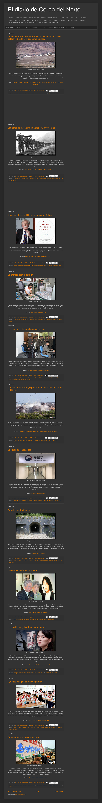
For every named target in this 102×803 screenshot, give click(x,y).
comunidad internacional (28, 377)
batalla (15, 319)
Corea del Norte (29, 93)
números (50, 785)
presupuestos (58, 500)
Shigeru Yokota (50, 619)
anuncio (15, 727)
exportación (38, 785)
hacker (44, 377)
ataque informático (18, 377)
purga (49, 93)
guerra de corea (47, 178)
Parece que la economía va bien (23, 737)
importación (45, 785)
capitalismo (16, 785)
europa (52, 500)
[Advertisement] (36, 109)
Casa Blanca (20, 265)
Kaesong (43, 440)
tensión (55, 560)
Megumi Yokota (34, 619)
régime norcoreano (16, 379)
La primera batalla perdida (20, 275)
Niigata (40, 619)
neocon (10, 266)
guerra (41, 178)
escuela (48, 727)
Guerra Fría (54, 178)
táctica (10, 321)
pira (51, 319)
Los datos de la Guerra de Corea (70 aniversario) (31, 128)
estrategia (34, 319)
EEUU (37, 178)
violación (53, 93)
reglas (10, 786)
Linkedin (53, 377)
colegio (19, 727)
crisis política (40, 500)
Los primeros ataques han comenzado (26, 329)
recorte (10, 502)
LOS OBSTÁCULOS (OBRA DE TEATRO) (61, 28)
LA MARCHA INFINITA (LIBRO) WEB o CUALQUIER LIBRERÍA (25, 28)
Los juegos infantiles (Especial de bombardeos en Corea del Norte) (38, 431)
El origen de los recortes (19, 450)
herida (58, 178)
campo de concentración (19, 93)
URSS (14, 180)
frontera (30, 560)
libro (60, 265)
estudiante (53, 727)
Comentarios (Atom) (20, 794)
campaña (16, 672)
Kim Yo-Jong (48, 440)
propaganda (50, 672)
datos (29, 785)
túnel (59, 560)
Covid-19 (38, 727)
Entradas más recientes (14, 791)
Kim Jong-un (35, 672)
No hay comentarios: (39, 90)
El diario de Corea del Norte (44, 9)
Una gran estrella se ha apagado (23, 570)
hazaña (48, 377)
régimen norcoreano (57, 319)
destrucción (37, 440)
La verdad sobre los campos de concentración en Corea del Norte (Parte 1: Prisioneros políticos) (34, 37)
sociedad (51, 560)
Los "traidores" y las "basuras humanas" (27, 627)
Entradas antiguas (58, 791)
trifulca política (16, 502)
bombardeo (16, 440)
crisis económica (33, 500)
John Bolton (49, 265)
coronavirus (32, 727)
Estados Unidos (42, 265)
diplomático (34, 265)
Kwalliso (45, 93)
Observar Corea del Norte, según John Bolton (30, 215)
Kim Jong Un (55, 265)
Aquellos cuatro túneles (19, 510)
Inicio (37, 791)
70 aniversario (17, 178)
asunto (15, 265)
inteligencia (40, 319)
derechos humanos (38, 93)
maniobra (57, 377)
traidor (16, 673)
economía (33, 785)
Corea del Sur (32, 178)
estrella (25, 619)
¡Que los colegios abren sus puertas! (25, 682)
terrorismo (29, 379)
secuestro (23, 379)
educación (43, 727)
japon (28, 619)
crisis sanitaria (47, 500)
